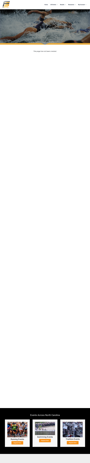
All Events (54, 4)
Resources (72, 4)
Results (63, 4)
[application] (57, 4)
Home (46, 4)
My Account (82, 4)
